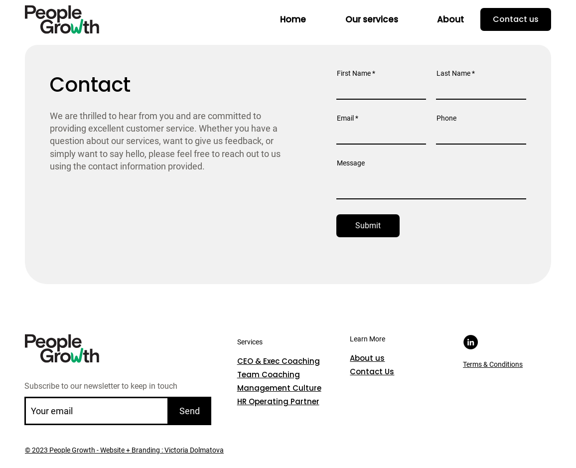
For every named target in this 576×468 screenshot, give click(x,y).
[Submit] (368, 225)
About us (367, 358)
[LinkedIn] (470, 342)
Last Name (453, 73)
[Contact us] (515, 19)
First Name (354, 73)
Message (351, 162)
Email (345, 118)
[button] (371, 19)
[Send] (189, 411)
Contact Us (372, 371)
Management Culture (279, 388)
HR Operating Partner (278, 401)
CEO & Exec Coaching (278, 361)
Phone (446, 118)
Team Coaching (268, 374)
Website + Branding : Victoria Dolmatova (161, 450)
